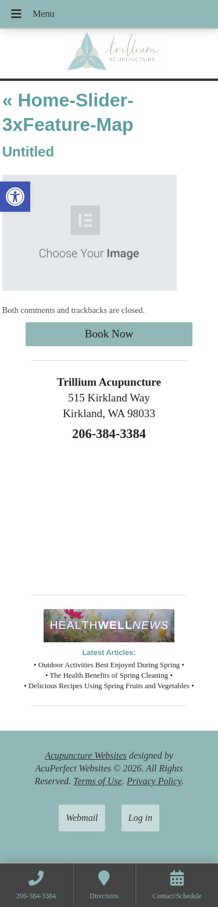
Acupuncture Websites (86, 755)
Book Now (109, 334)
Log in (140, 818)
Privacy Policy (154, 781)
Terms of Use (97, 781)
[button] (15, 197)
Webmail (82, 818)
